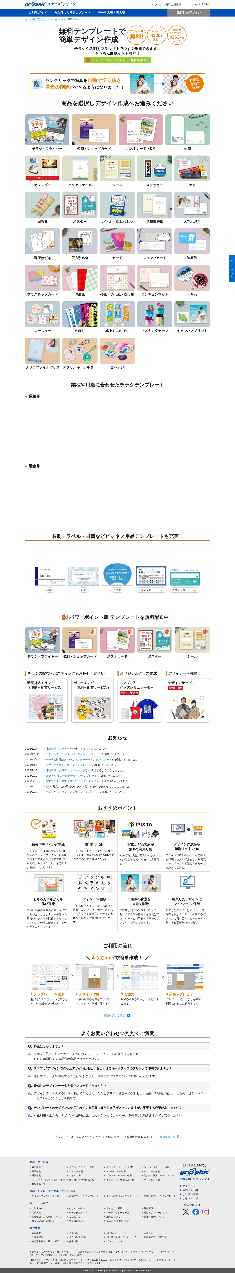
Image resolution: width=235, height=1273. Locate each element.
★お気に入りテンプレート (72, 12)
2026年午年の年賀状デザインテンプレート (71, 775)
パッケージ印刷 (152, 1171)
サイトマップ (190, 1198)
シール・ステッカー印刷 (156, 1167)
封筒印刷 (36, 1175)
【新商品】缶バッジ (58, 748)
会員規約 (148, 1233)
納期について (113, 1216)
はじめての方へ (77, 1208)
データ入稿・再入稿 (111, 12)
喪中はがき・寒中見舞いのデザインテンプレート (75, 781)
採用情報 (73, 1241)
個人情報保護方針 (78, 1237)
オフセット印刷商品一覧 (82, 1179)
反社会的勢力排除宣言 (155, 1237)
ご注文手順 (75, 1216)
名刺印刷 (36, 1167)
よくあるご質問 (114, 1208)
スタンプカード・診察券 (150, 590)
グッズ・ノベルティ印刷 (119, 1175)
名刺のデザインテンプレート (84, 1196)
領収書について (77, 1221)
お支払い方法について (43, 1221)
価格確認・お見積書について (47, 1216)
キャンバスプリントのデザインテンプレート (72, 791)
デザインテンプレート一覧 (45, 1196)
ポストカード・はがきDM (119, 1167)
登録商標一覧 (168, 1136)
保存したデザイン (189, 12)
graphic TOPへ (198, 4)
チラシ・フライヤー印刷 (82, 1167)
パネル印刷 (75, 1175)
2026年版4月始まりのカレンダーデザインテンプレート (79, 759)
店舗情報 (73, 1233)
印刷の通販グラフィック (42, 1260)
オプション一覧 (152, 1179)
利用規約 (111, 1233)
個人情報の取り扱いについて (121, 1237)
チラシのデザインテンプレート (122, 1196)
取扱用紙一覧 (39, 1184)
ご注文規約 (37, 1237)
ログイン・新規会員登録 (164, 4)
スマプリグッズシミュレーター (48, 1179)
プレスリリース (114, 1241)
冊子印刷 (36, 1171)
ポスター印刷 (76, 1171)
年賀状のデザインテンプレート (160, 1196)
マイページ (189, 1186)
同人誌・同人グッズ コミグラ (159, 1175)
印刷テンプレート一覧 (117, 1212)
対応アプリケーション (155, 1212)
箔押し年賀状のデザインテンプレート (68, 764)
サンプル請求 (190, 1194)
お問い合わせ (190, 1190)
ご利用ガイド (38, 12)
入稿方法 (36, 1212)
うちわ (117, 589)
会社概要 (36, 1233)
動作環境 (148, 1208)
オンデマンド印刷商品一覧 (120, 1179)
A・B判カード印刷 (116, 1171)
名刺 (50, 589)
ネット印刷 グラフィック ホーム (41, 19)
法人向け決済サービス (117, 1221)
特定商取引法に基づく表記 (45, 1241)
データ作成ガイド (78, 1212)
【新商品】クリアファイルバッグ (66, 770)
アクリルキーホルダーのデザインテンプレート (74, 754)
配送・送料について (154, 1216)
